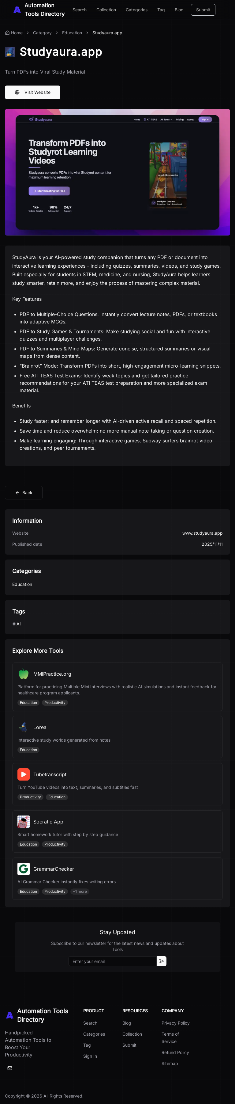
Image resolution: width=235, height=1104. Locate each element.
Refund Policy (175, 1052)
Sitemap (170, 1063)
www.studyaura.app (202, 533)
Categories (136, 9)
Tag (161, 9)
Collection (106, 9)
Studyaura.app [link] (107, 32)
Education (72, 32)
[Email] (10, 1068)
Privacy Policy (176, 1023)
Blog (179, 9)
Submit (203, 9)
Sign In (90, 1056)
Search (80, 9)
